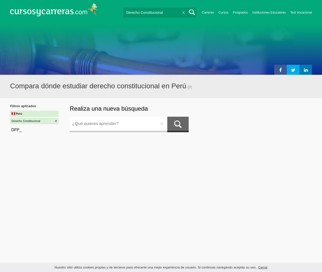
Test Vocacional (301, 12)
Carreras (208, 12)
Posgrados (240, 12)
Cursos (223, 12)
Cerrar (263, 267)
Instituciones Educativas (269, 12)
